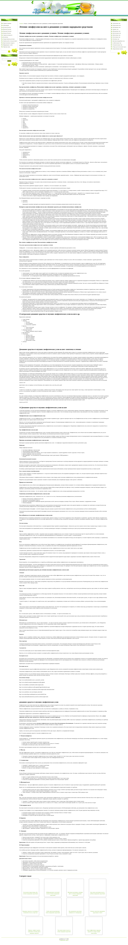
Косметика (5, 37)
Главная (51, 1)
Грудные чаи (115, 29)
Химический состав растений (10, 41)
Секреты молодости (7, 35)
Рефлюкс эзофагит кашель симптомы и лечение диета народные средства (34, 925)
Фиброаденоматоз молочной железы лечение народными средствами (53, 887)
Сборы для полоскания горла (119, 46)
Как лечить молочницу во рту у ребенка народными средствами (97, 886)
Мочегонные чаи (116, 35)
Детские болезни (7, 27)
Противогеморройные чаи (119, 41)
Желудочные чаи (116, 31)
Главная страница (7, 23)
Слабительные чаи (117, 43)
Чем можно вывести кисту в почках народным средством (64, 924)
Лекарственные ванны (118, 48)
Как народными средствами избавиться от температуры (75, 905)
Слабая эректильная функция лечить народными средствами (53, 905)
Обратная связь (6, 46)
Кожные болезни (7, 33)
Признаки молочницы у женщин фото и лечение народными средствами (75, 887)
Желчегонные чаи (117, 33)
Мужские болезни (7, 31)
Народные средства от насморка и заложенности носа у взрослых (30, 905)
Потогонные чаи (116, 37)
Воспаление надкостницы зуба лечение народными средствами (30, 886)
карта (67, 940)
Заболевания (6, 25)
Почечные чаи (116, 39)
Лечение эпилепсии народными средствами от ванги (97, 905)
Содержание (62, 940)
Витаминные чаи (116, 27)
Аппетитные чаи (116, 23)
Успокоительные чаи (117, 45)
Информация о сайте (8, 45)
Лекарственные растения (9, 39)
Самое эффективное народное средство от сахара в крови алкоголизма (94, 925)
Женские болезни (7, 29)
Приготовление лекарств (8, 43)
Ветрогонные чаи (117, 25)
